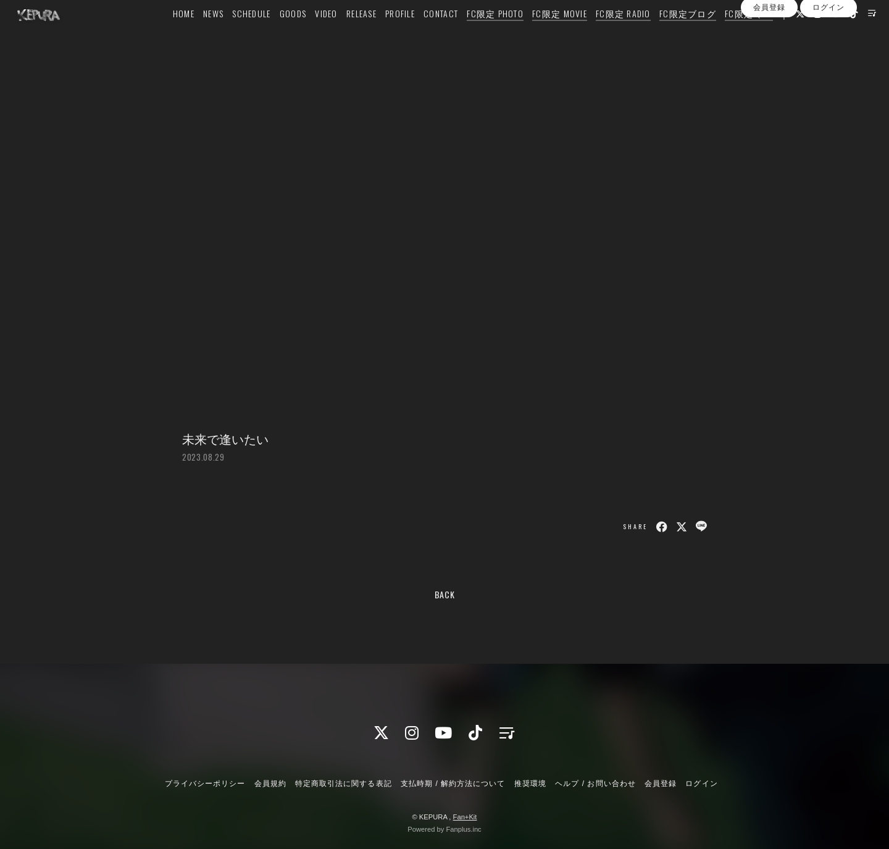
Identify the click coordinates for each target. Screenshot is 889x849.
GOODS (290, 34)
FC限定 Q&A (746, 34)
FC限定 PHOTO (492, 34)
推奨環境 (530, 783)
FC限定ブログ (685, 34)
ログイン (828, 73)
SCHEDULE (249, 34)
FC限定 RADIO (620, 34)
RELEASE (359, 34)
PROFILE (397, 34)
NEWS (211, 34)
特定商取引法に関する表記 (343, 783)
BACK (445, 594)
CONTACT (438, 34)
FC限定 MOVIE (557, 34)
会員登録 (769, 73)
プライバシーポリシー (205, 783)
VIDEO (323, 34)
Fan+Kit (465, 817)
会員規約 (270, 783)
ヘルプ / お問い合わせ (595, 783)
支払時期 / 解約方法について (453, 783)
